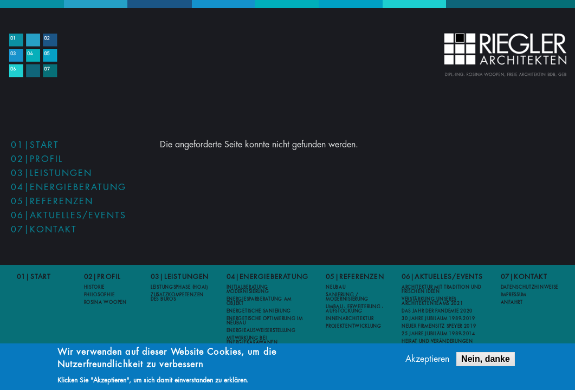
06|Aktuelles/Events (68, 215)
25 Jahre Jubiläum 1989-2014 (438, 334)
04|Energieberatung (68, 187)
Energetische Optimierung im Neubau (265, 320)
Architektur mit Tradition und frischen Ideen (441, 289)
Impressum (513, 294)
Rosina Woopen (105, 302)
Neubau (335, 287)
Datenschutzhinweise (529, 287)
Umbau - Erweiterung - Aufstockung (355, 308)
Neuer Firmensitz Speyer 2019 (439, 326)
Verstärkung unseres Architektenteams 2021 (432, 301)
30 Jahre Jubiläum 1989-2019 (438, 318)
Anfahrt (512, 302)
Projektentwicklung (354, 326)
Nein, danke (485, 361)
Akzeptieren (427, 361)
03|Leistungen (51, 173)
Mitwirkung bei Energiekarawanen (252, 340)
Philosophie (99, 294)
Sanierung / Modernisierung (347, 296)
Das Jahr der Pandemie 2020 (437, 311)
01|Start (35, 145)
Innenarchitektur (349, 318)
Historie (94, 287)
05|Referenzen (52, 201)
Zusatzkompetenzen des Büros (177, 296)
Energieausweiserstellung (261, 330)
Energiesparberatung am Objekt (259, 301)
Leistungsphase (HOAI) (179, 287)
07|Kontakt (44, 229)
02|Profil (37, 159)
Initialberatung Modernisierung (248, 289)
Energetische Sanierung (259, 311)
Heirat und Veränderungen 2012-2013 (437, 343)
